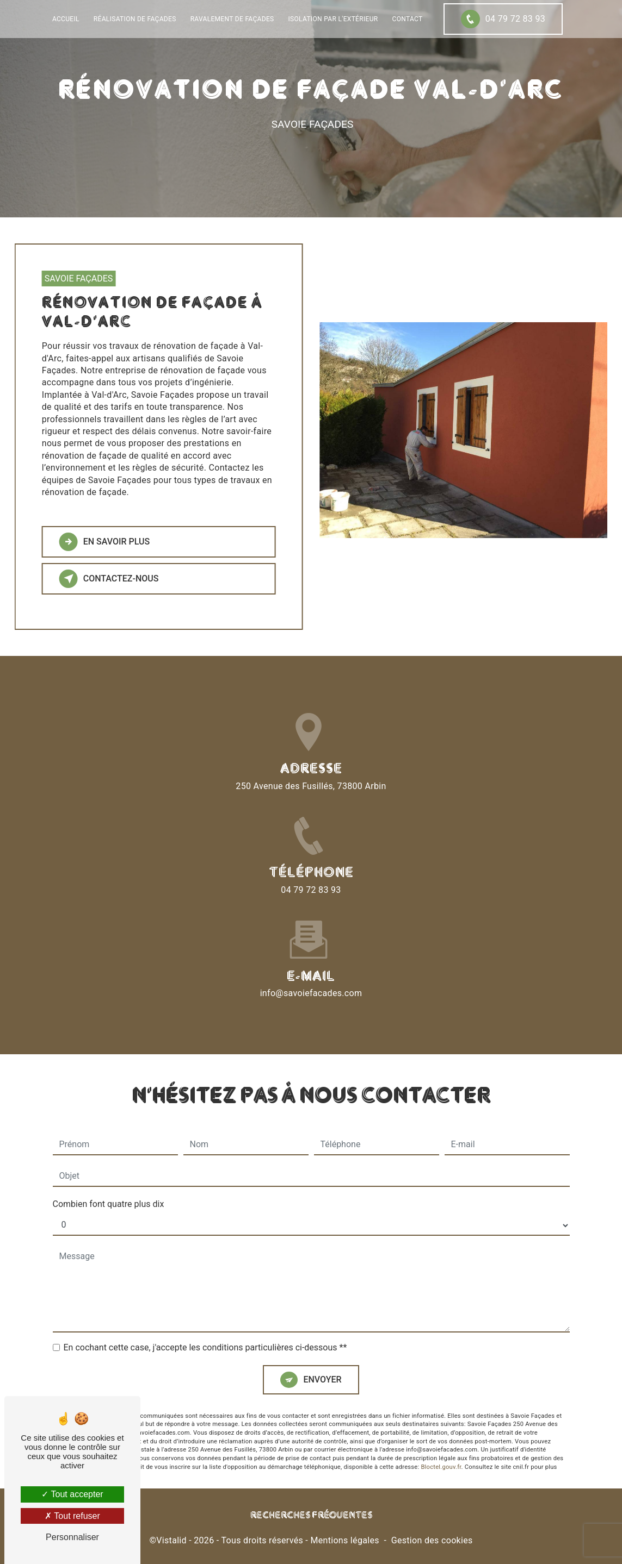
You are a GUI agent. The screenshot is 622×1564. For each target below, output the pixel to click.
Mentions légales (344, 1540)
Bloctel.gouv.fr (441, 1424)
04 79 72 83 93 (503, 19)
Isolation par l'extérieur (333, 19)
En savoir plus (99, 542)
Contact (407, 19)
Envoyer (322, 1337)
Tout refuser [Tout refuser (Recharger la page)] (72, 1516)
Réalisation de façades (135, 19)
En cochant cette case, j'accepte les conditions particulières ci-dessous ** (205, 1305)
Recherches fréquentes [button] (311, 1516)
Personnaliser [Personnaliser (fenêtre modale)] (72, 1537)
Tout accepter (72, 1494)
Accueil (65, 19)
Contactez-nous (103, 579)
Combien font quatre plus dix (108, 1161)
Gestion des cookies (432, 1540)
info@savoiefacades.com (311, 951)
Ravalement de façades (232, 19)
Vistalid (171, 1540)
